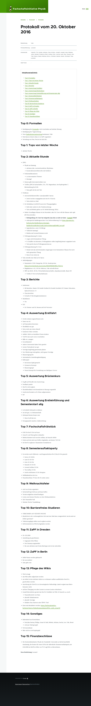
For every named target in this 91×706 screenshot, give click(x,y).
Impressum (18, 684)
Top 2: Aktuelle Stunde (32, 83)
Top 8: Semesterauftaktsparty (34, 98)
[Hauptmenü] (85, 9)
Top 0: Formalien (30, 78)
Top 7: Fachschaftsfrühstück (33, 96)
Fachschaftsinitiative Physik (29, 9)
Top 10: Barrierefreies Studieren (34, 103)
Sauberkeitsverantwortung (34, 134)
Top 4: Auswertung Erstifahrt (33, 88)
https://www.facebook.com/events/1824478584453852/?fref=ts (44, 266)
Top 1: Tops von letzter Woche (34, 80)
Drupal (24, 678)
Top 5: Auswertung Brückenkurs (34, 91)
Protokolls (35, 129)
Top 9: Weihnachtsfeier (32, 101)
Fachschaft (32, 19)
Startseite (23, 19)
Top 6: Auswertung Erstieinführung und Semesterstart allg (42, 93)
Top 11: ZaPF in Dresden (32, 106)
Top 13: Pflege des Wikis (32, 111)
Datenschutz (26, 684)
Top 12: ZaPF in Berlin (31, 108)
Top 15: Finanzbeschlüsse (32, 116)
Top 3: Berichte (29, 85)
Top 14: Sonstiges (30, 114)
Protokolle (41, 19)
